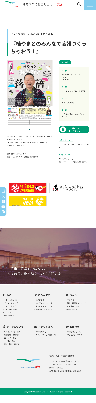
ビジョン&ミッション (12, 339)
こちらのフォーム (66, 152)
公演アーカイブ (10, 314)
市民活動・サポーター (44, 317)
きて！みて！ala (10, 317)
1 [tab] (29, 137)
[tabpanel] (29, 100)
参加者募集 (40, 307)
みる (9, 302)
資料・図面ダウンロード (76, 310)
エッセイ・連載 (10, 345)
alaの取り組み (9, 348)
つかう (73, 302)
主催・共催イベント (11, 307)
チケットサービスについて (46, 342)
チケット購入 (45, 334)
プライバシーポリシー (75, 342)
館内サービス (72, 317)
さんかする (44, 302)
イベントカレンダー (11, 310)
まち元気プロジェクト (44, 314)
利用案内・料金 (73, 314)
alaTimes (7, 320)
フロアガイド (72, 307)
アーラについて (15, 334)
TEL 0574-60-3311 (56, 372)
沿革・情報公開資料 (11, 351)
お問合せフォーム (74, 339)
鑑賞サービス (9, 323)
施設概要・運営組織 (11, 342)
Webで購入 (41, 339)
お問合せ (75, 334)
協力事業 (65, 70)
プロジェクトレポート (44, 310)
